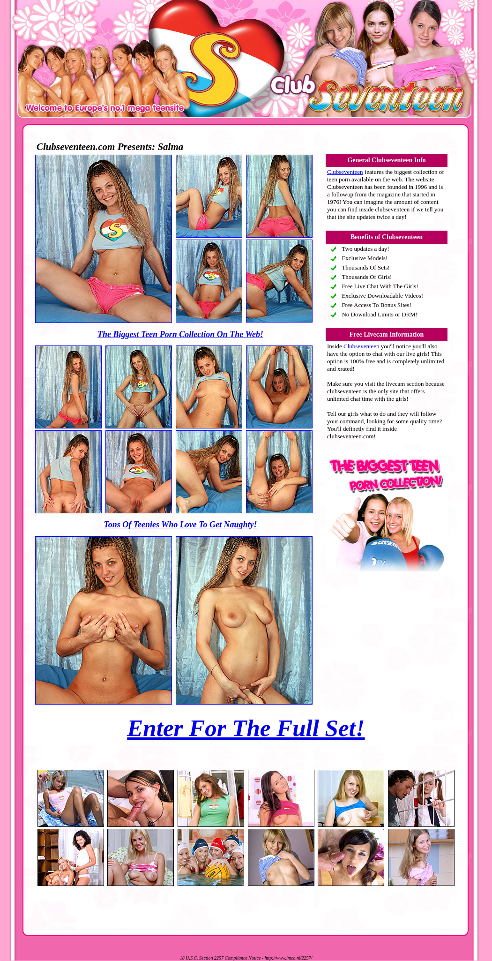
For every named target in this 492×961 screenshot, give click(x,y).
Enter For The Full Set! (246, 728)
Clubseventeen (345, 171)
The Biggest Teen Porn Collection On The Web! (180, 334)
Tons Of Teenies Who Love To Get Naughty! (180, 524)
